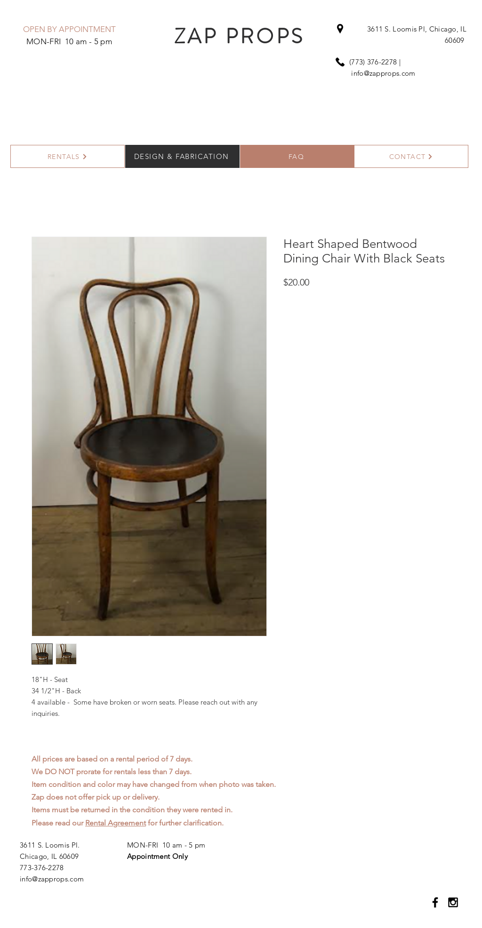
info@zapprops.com (383, 73)
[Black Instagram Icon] (453, 902)
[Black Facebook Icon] (435, 902)
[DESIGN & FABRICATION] (182, 156)
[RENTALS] (67, 156)
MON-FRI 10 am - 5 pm (166, 845)
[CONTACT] (411, 156)
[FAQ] (297, 156)
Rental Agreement (115, 822)
